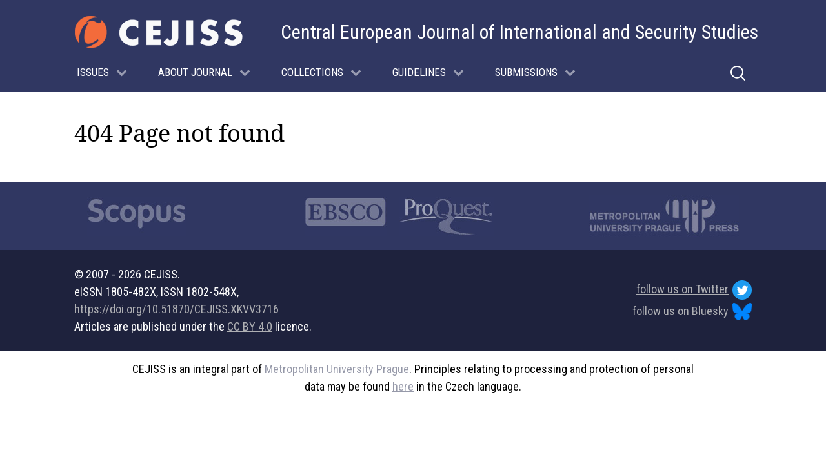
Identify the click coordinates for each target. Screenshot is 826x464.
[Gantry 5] (158, 32)
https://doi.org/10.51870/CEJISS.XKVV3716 (176, 309)
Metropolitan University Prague (337, 369)
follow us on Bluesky (692, 311)
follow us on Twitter (694, 290)
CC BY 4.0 (249, 326)
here (403, 386)
